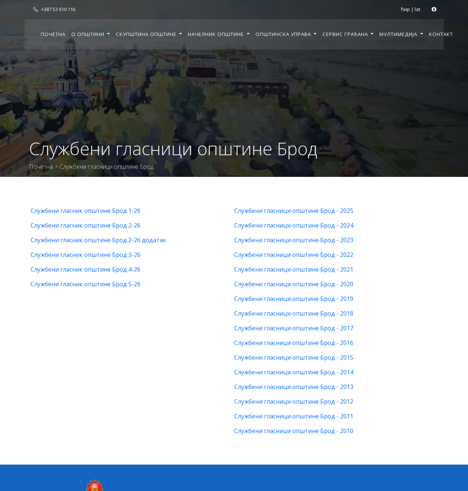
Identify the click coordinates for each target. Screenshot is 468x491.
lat (417, 9)
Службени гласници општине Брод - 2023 (293, 240)
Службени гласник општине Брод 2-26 (85, 225)
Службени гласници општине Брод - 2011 (293, 416)
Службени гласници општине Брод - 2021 (293, 269)
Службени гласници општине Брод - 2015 (293, 357)
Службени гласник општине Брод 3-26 (85, 255)
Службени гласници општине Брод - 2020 (293, 284)
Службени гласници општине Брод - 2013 (293, 387)
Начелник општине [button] (216, 34)
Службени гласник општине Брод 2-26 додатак (98, 240)
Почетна (53, 34)
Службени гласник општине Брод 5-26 (85, 284)
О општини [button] (88, 34)
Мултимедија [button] (399, 34)
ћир (405, 9)
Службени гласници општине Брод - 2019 (293, 299)
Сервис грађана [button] (345, 34)
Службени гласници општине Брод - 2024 (293, 225)
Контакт (441, 34)
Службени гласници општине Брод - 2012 (293, 401)
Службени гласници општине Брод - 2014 (293, 372)
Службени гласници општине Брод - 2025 (293, 211)
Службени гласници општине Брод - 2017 (293, 328)
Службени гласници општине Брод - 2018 (293, 313)
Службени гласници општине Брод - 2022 (293, 255)
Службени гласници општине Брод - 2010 (293, 431)
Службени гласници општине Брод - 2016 (293, 343)
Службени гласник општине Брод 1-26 (85, 211)
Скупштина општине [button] (147, 34)
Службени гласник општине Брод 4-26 (85, 269)
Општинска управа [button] (284, 34)
